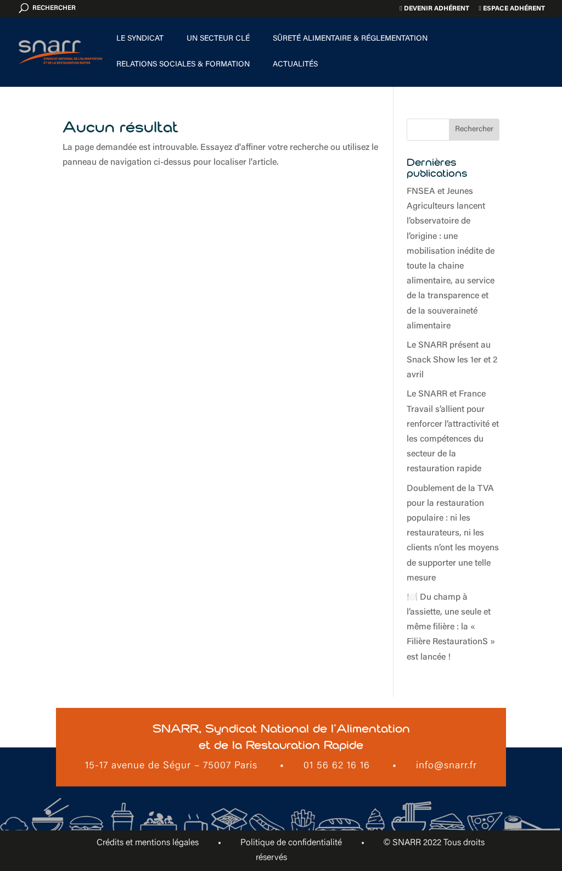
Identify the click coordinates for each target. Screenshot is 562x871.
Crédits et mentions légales (148, 843)
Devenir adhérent (434, 8)
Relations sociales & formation (183, 65)
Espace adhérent (512, 8)
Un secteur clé (218, 39)
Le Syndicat (140, 39)
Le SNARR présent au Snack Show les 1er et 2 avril (452, 360)
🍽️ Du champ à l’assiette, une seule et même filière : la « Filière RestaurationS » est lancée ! (451, 627)
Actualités (295, 65)
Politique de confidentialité (291, 843)
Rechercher (474, 129)
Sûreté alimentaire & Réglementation (350, 39)
